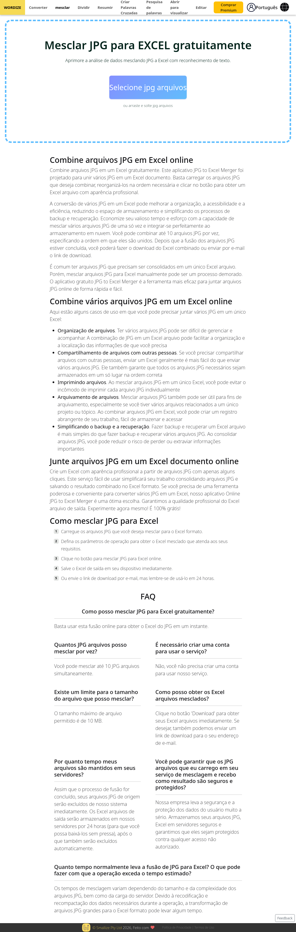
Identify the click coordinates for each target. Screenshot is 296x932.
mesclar (62, 7)
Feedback (285, 918)
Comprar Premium (228, 7)
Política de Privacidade (176, 927)
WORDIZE (12, 7)
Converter (38, 7)
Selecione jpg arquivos (148, 87)
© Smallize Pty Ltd (107, 927)
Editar (201, 7)
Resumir (105, 7)
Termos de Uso (204, 927)
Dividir (84, 7)
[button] (251, 7)
